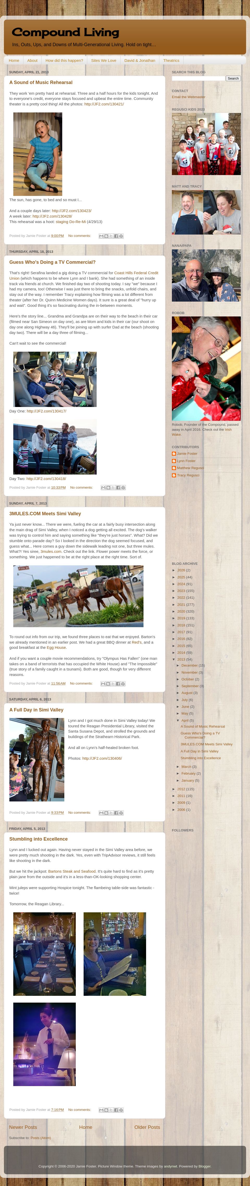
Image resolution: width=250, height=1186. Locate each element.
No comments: (80, 236)
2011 (181, 796)
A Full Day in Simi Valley (36, 709)
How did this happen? (64, 60)
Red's (137, 642)
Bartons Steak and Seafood (72, 871)
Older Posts (147, 1127)
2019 (181, 618)
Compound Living (65, 32)
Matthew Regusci (190, 468)
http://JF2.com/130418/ (46, 479)
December (190, 665)
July (185, 700)
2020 (181, 611)
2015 (181, 646)
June (186, 707)
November (190, 672)
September (191, 686)
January (188, 780)
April (186, 720)
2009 (181, 803)
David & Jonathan (139, 60)
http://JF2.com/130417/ (46, 411)
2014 (181, 653)
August (187, 693)
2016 (181, 639)
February (189, 773)
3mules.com (51, 551)
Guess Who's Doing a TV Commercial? (52, 262)
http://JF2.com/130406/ (102, 758)
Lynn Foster (186, 461)
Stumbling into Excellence (38, 839)
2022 (181, 598)
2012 (181, 789)
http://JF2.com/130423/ (71, 211)
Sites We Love (103, 60)
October (188, 679)
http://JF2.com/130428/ (52, 216)
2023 (181, 591)
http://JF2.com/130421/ (104, 104)
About (32, 60)
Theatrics (171, 60)
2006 (181, 810)
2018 (181, 625)
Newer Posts (23, 1127)
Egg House (56, 647)
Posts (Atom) (41, 1138)
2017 (181, 632)
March (187, 767)
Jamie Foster (187, 454)
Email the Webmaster (188, 97)
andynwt (170, 1166)
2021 (181, 605)
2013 (181, 659)
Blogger (204, 1166)
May (185, 713)
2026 (181, 570)
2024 (181, 584)
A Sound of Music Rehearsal (40, 82)
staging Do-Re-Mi (71, 222)
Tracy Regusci (188, 475)
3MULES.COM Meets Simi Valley (45, 513)
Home (14, 60)
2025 (181, 577)
